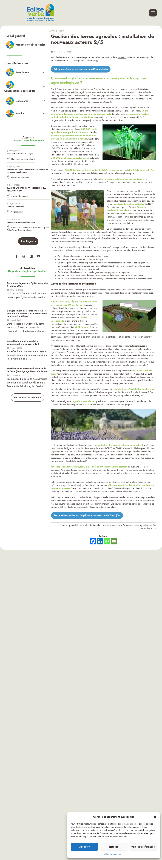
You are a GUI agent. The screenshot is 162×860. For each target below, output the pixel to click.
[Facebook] (93, 540)
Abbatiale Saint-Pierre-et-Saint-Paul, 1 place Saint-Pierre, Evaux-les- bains (28, 225)
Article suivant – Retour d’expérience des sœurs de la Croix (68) (82, 514)
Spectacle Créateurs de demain (21, 218)
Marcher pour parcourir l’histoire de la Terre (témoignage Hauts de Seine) (26, 363)
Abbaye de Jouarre (19, 192)
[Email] (114, 540)
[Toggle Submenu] (25, 44)
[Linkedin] (100, 540)
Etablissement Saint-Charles (23, 155)
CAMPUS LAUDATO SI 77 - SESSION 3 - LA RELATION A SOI (26, 185)
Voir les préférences (143, 847)
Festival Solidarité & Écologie (20, 149)
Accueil (57, 634)
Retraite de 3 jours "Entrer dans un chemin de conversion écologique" (27, 167)
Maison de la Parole (20, 173)
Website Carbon (93, 663)
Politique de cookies (112, 854)
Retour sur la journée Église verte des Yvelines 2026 (25, 280)
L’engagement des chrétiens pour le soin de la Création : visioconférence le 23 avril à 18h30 (27, 308)
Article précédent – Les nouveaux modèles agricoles (77, 69)
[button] (155, 817)
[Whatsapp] (107, 540)
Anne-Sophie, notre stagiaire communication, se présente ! (21, 336)
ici (97, 60)
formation (122, 57)
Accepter (84, 847)
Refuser (113, 847)
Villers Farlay (17, 207)
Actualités (57, 31)
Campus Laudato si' (15, 202)
